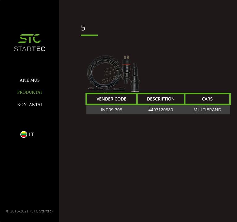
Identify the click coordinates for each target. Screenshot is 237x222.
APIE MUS (30, 80)
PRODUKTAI (29, 92)
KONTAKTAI (29, 104)
